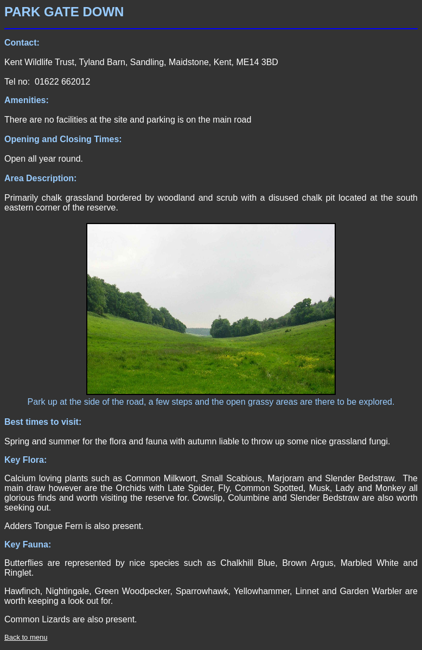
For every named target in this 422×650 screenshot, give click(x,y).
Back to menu (26, 637)
